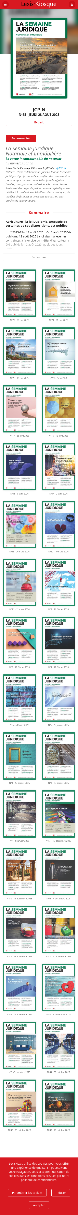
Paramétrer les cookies (27, 1193)
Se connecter (21, 138)
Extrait (39, 122)
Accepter (39, 1205)
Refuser (61, 1193)
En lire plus (39, 257)
